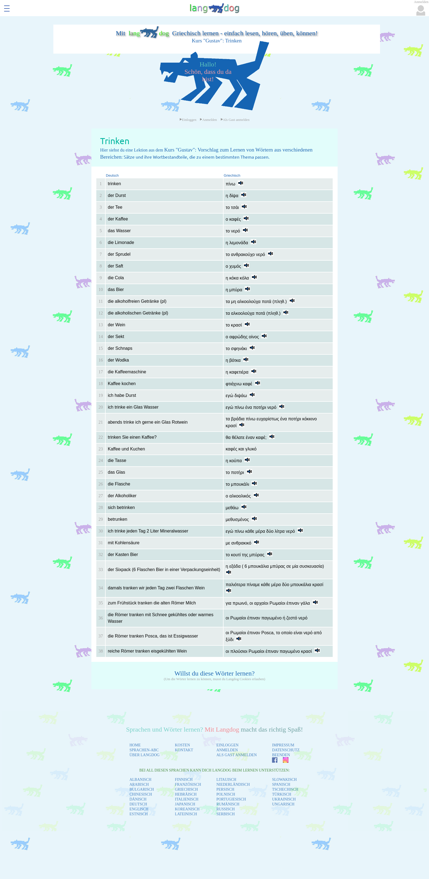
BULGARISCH (141, 789)
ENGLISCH (138, 809)
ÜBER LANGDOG (144, 755)
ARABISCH (139, 784)
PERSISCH (225, 789)
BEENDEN (281, 755)
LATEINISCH (186, 814)
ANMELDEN (227, 750)
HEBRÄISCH (185, 794)
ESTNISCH (138, 814)
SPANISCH (281, 784)
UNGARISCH (283, 804)
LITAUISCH (226, 780)
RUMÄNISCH (227, 804)
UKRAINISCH (283, 799)
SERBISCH (225, 814)
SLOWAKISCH (284, 780)
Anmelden (208, 120)
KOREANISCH (187, 809)
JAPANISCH (185, 804)
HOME (135, 745)
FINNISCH (184, 780)
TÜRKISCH (281, 794)
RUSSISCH (225, 809)
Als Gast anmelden (235, 120)
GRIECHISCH (186, 789)
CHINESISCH (140, 794)
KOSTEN (182, 745)
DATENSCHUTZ (285, 750)
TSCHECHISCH (285, 789)
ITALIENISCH (186, 799)
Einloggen (187, 120)
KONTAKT (184, 750)
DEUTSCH (138, 804)
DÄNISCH (137, 799)
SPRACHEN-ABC (144, 750)
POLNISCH (225, 794)
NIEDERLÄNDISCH (233, 784)
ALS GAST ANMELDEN (236, 755)
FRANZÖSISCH (188, 784)
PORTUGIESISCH (231, 799)
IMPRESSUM (283, 745)
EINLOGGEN (227, 745)
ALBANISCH (140, 780)
